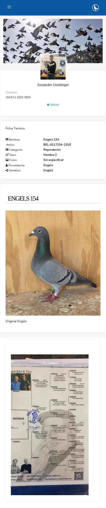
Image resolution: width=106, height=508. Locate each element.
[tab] (22, 196)
